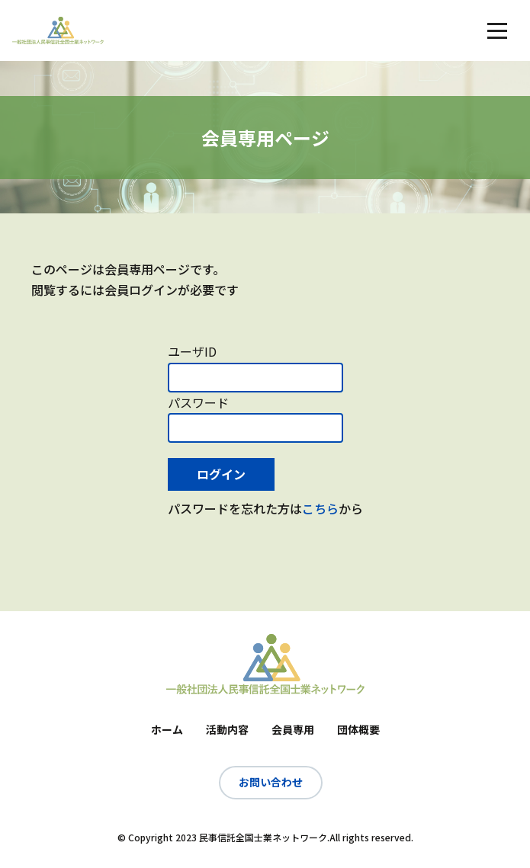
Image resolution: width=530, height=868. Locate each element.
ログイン (221, 474)
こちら (320, 508)
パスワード (198, 402)
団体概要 (358, 729)
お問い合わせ (271, 782)
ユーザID (192, 351)
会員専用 (292, 729)
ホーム (167, 729)
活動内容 (227, 729)
